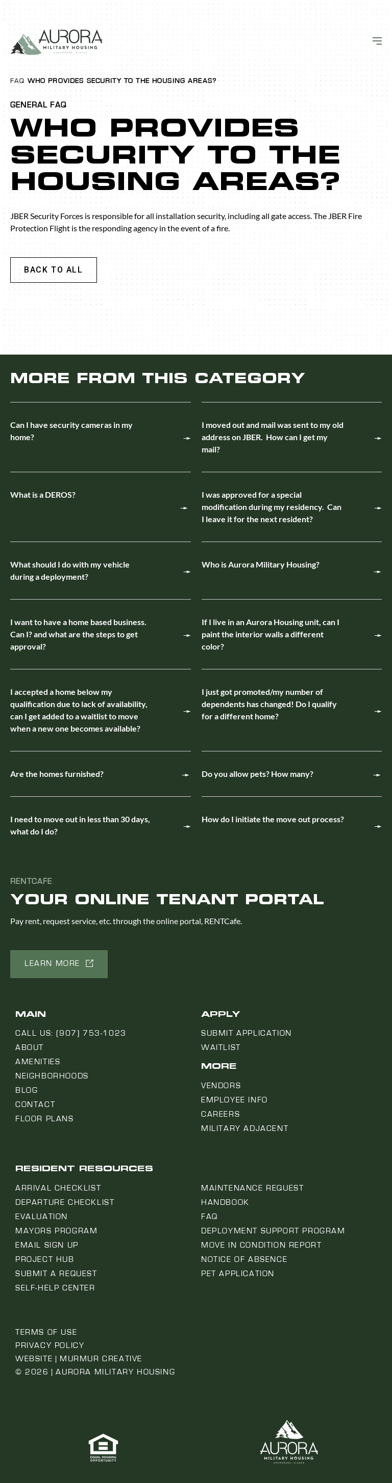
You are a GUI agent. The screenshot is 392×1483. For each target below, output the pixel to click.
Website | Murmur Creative (78, 1359)
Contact (35, 1104)
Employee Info (234, 1100)
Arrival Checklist (58, 1188)
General (28, 105)
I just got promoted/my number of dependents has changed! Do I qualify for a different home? (269, 704)
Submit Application (246, 1033)
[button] (53, 270)
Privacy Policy (49, 1345)
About (29, 1047)
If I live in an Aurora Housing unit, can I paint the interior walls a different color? (270, 634)
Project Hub (45, 1259)
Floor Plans (44, 1119)
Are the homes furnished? (57, 773)
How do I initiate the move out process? (273, 819)
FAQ (17, 81)
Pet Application (238, 1274)
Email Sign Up (47, 1245)
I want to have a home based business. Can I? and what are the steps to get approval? (78, 634)
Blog (26, 1090)
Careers (220, 1114)
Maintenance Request (252, 1188)
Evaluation (41, 1216)
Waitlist (221, 1047)
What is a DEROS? (43, 494)
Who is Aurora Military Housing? (261, 564)
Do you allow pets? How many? (257, 773)
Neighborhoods (52, 1076)
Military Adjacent (244, 1128)
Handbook (225, 1202)
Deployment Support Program (273, 1231)
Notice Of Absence (244, 1259)
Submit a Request (56, 1274)
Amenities (37, 1062)
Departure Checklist (64, 1202)
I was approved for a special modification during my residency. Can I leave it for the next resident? (271, 507)
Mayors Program (56, 1231)
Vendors (221, 1086)
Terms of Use (46, 1332)
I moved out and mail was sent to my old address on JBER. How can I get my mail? (273, 437)
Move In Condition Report (261, 1245)
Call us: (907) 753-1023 (71, 1033)
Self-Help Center (55, 1288)
